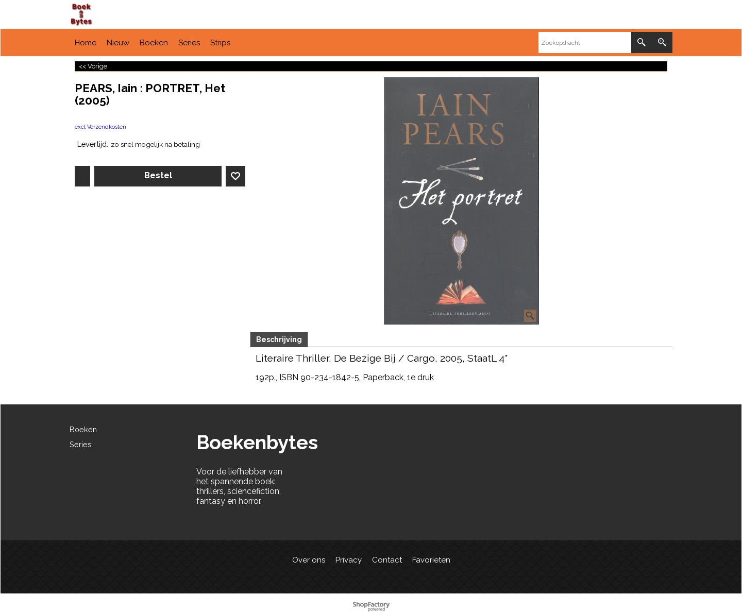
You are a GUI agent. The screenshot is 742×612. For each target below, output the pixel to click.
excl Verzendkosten (100, 127)
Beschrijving (279, 339)
